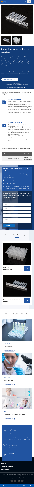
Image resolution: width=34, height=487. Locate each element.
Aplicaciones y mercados (7, 466)
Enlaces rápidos (5, 469)
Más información (9, 350)
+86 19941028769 (12, 447)
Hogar (14, 83)
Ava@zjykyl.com (12, 433)
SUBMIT (9, 225)
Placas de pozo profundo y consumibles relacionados (17, 84)
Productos (18, 83)
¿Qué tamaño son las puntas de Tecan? (14, 414)
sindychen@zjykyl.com (13, 429)
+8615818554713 (12, 454)
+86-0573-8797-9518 (13, 445)
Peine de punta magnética (17, 86)
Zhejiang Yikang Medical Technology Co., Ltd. (20, 474)
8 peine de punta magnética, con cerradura (17, 87)
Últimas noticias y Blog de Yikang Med (17, 314)
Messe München (8, 380)
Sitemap (11, 477)
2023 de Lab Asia (8, 346)
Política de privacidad (20, 477)
